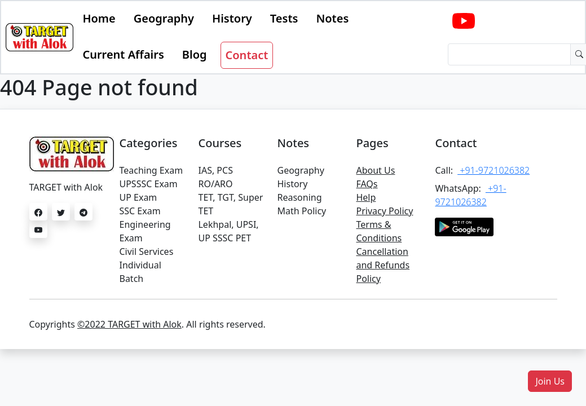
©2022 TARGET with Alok (129, 324)
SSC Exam (139, 211)
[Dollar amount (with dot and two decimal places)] (509, 54)
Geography (164, 18)
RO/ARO (215, 184)
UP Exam (138, 197)
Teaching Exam (151, 170)
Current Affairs (123, 54)
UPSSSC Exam (148, 184)
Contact (247, 55)
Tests (284, 18)
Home (98, 18)
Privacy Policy (384, 211)
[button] (550, 381)
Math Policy (301, 211)
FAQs (366, 184)
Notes (332, 18)
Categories (148, 143)
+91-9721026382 (493, 170)
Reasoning (299, 197)
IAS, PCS (215, 170)
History (232, 18)
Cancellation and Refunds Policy (382, 265)
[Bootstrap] (39, 37)
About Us (375, 170)
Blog (194, 54)
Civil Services (146, 251)
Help (366, 197)
